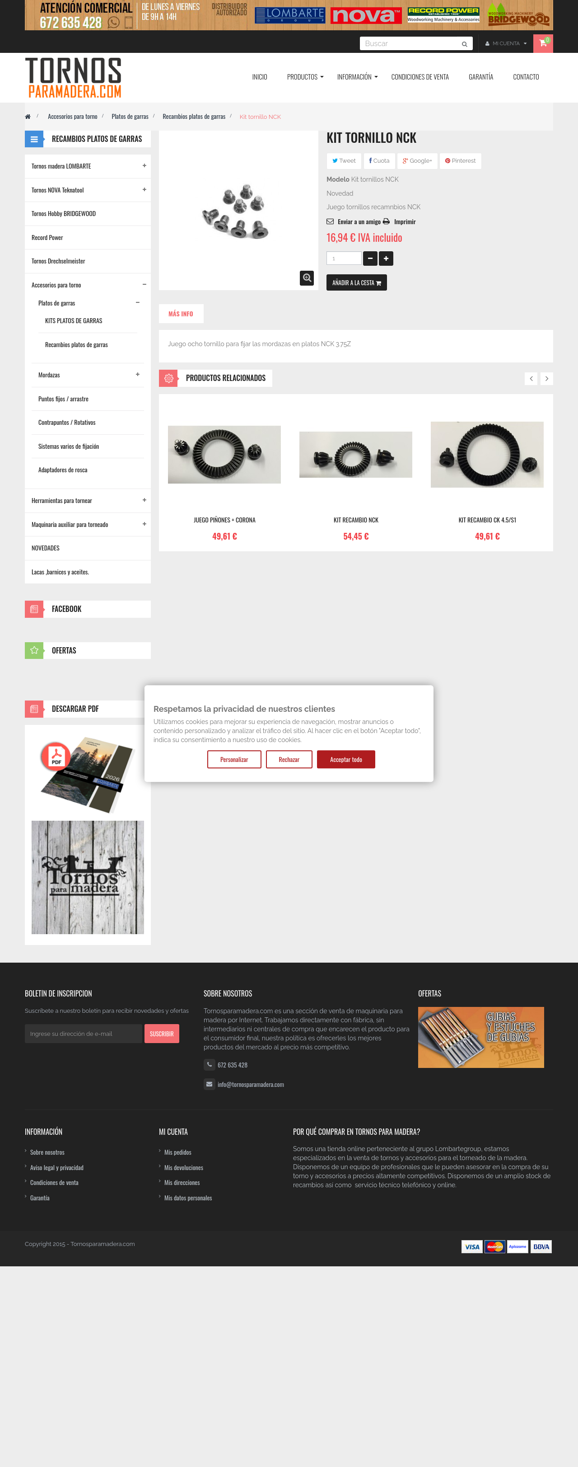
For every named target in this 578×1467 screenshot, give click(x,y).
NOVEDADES (46, 547)
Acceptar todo (346, 759)
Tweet (344, 160)
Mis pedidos (177, 1352)
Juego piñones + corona (225, 520)
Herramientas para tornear (62, 500)
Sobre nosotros (47, 1352)
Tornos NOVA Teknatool (58, 189)
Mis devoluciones (183, 1367)
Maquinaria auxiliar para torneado (70, 524)
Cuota (379, 160)
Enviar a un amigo (359, 221)
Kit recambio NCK (356, 520)
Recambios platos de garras (194, 116)
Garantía (40, 1397)
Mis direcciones (182, 1382)
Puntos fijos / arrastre (63, 398)
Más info (180, 313)
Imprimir (404, 221)
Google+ (417, 160)
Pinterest (460, 160)
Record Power (47, 237)
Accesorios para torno (73, 116)
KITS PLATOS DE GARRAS (73, 320)
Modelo (338, 179)
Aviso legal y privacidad (57, 1367)
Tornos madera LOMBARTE (61, 165)
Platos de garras (130, 116)
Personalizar (234, 759)
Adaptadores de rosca (62, 469)
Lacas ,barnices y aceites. (60, 571)
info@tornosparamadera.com (251, 1284)
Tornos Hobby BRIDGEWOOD (64, 213)
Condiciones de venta (54, 1382)
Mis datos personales (188, 1397)
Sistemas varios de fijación (68, 446)
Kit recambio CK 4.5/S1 (488, 520)
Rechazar (289, 759)
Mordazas (49, 374)
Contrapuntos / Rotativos (67, 422)
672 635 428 (232, 1265)
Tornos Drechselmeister (58, 260)
